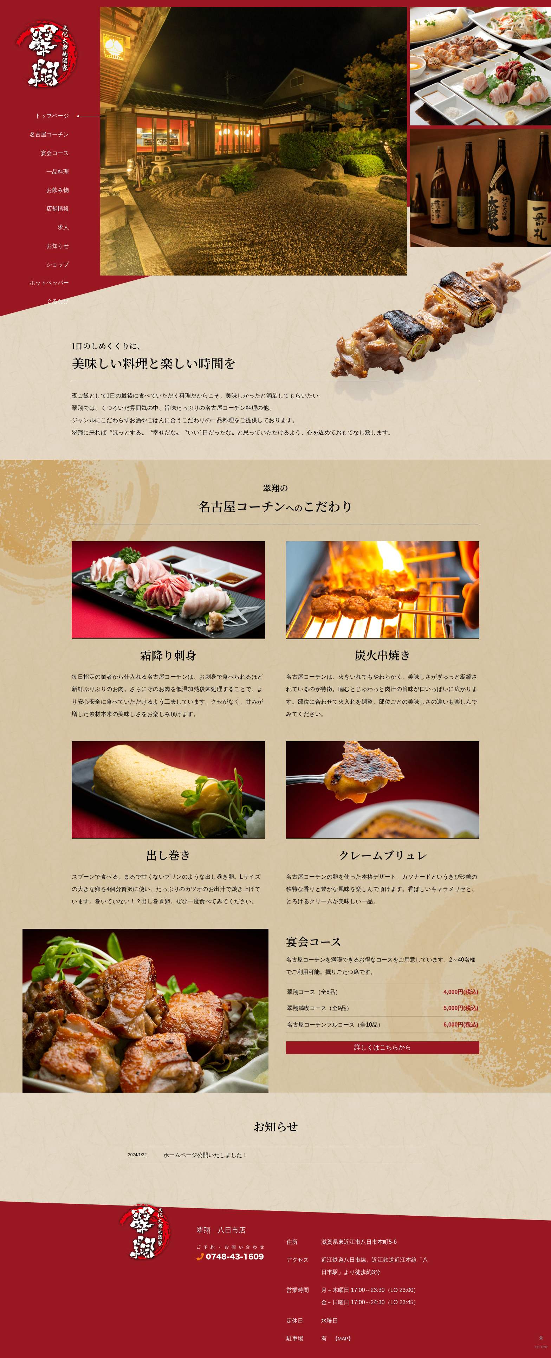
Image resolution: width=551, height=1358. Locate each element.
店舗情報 (57, 209)
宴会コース (55, 153)
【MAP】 (343, 1338)
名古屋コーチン (49, 134)
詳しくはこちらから (382, 1047)
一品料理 (57, 172)
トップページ (52, 116)
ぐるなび (57, 301)
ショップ (57, 264)
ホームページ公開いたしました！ (205, 1155)
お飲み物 (57, 190)
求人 (63, 227)
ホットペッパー (49, 283)
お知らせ (57, 246)
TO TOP (540, 1340)
